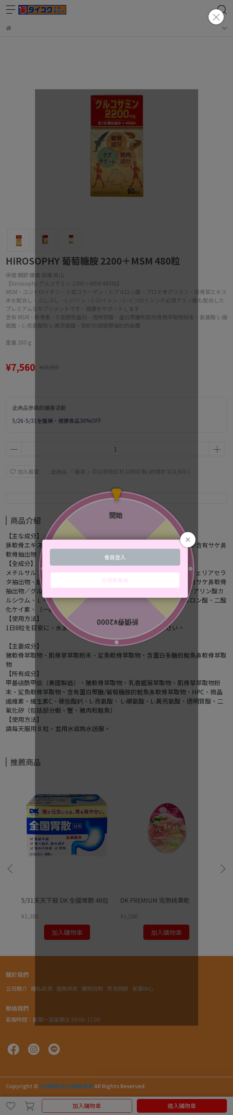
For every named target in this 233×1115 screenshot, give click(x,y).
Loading (116, 568)
